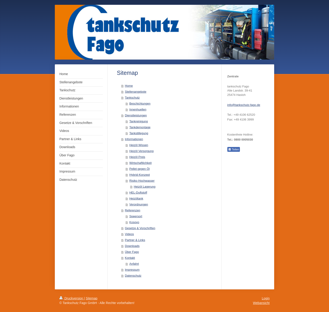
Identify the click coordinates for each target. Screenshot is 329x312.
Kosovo (134, 222)
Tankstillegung (138, 133)
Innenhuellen (137, 109)
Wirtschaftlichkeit (140, 163)
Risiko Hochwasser (142, 180)
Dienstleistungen (136, 115)
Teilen (233, 149)
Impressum (132, 269)
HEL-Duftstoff (138, 192)
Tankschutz (132, 97)
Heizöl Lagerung (144, 186)
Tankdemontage (140, 127)
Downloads (132, 246)
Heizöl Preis (137, 157)
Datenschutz (133, 275)
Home (129, 85)
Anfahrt (134, 263)
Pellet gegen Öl (139, 168)
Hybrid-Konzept (139, 174)
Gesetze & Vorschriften (140, 228)
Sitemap (91, 298)
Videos (129, 234)
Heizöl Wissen (138, 145)
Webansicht (261, 303)
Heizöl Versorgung (141, 151)
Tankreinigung (138, 121)
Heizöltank (136, 198)
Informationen (134, 139)
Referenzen (132, 210)
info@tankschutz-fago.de (243, 105)
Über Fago (132, 252)
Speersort (135, 216)
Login (266, 298)
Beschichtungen (140, 103)
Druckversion (71, 298)
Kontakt (130, 258)
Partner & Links (135, 240)
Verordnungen (138, 204)
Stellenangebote (135, 91)
